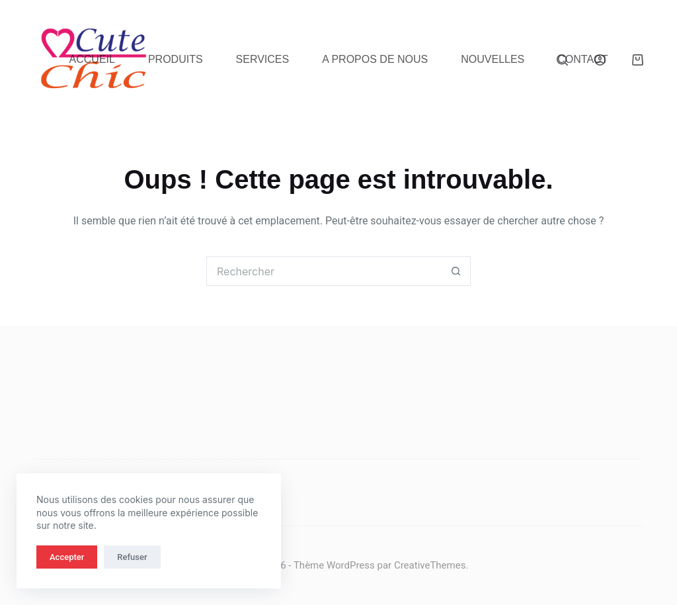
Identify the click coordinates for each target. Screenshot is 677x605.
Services (263, 59)
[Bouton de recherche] (456, 271)
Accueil (92, 59)
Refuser (132, 557)
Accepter (67, 557)
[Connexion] (600, 60)
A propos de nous (375, 59)
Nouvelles (492, 59)
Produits (175, 59)
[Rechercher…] (323, 271)
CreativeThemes (430, 565)
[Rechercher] (562, 60)
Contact (582, 59)
